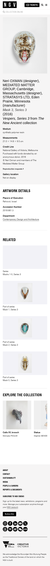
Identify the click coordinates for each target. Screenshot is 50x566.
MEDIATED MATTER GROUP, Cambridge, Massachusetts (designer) (22, 89)
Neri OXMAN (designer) (21, 81)
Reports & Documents (12, 490)
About (5, 470)
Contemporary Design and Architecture (21, 219)
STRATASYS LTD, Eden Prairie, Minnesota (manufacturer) (21, 101)
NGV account (12, 507)
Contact (6, 474)
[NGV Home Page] (10, 5)
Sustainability (9, 478)
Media (5, 482)
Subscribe (9, 514)
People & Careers (10, 486)
